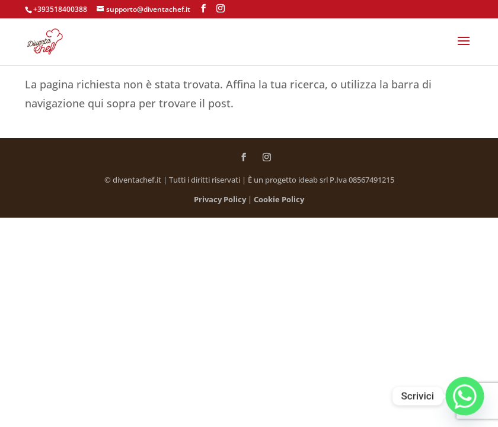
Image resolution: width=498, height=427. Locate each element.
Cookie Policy (279, 199)
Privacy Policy (220, 199)
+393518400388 (60, 9)
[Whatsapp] (465, 396)
